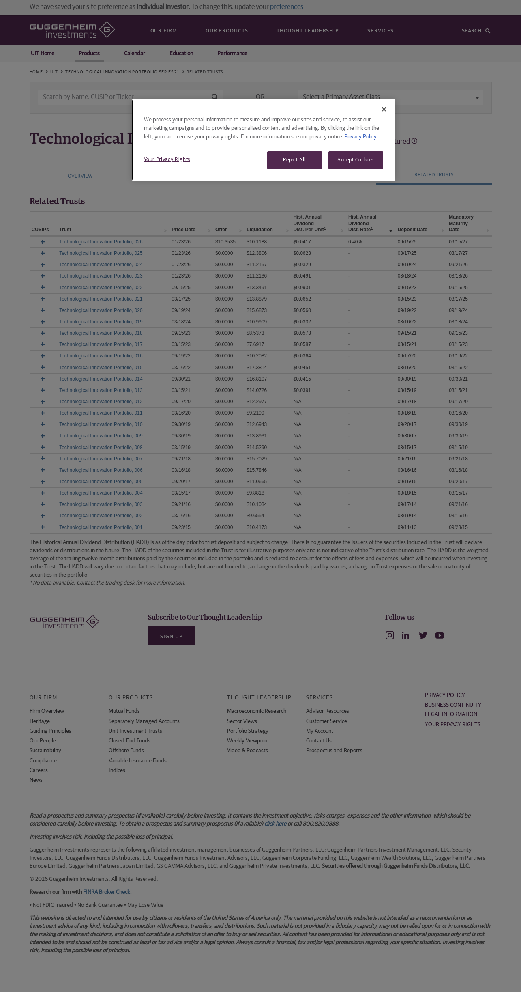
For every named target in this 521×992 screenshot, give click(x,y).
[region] (263, 140)
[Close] (384, 109)
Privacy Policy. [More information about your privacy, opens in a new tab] (361, 137)
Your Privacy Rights (167, 159)
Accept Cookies (355, 160)
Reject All (294, 160)
